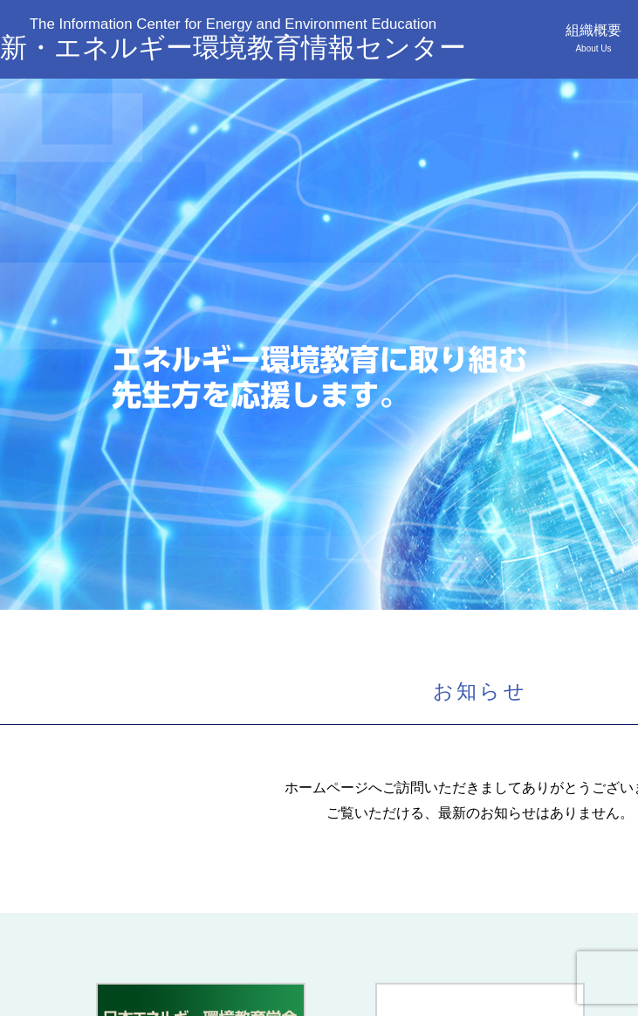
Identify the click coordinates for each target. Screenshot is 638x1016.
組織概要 (593, 38)
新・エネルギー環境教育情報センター (233, 39)
